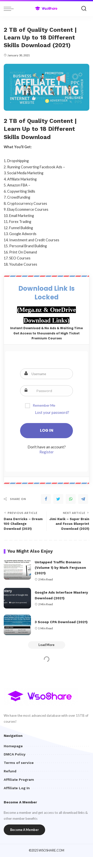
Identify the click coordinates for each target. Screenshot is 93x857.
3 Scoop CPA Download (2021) (61, 622)
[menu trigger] (10, 8)
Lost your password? (52, 412)
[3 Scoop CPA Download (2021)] (17, 625)
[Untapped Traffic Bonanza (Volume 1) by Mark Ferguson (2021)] (17, 569)
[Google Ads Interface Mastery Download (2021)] (17, 598)
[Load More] (46, 645)
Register (46, 452)
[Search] (84, 8)
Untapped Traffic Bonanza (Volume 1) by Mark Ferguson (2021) (60, 567)
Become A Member (24, 830)
